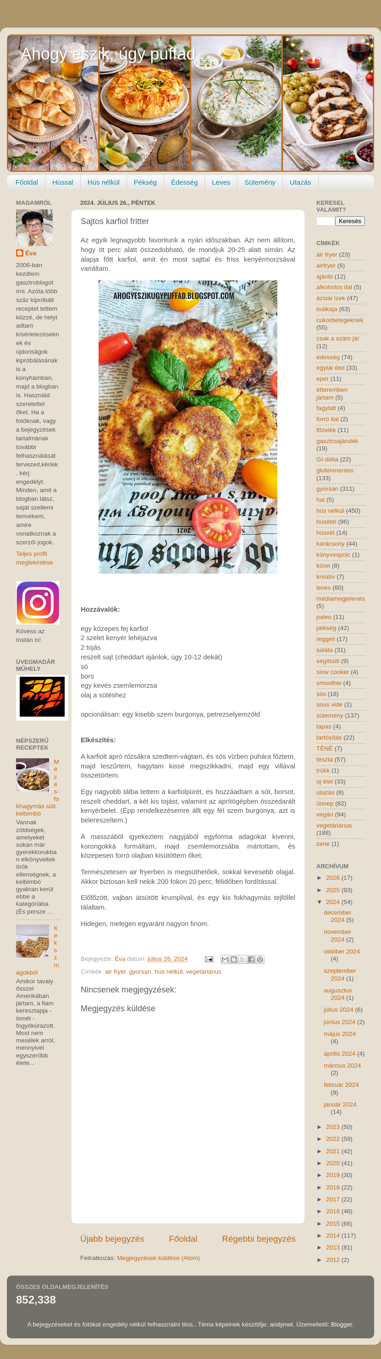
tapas (323, 726)
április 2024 (340, 1053)
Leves (221, 182)
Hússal (62, 182)
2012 (334, 1259)
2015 (334, 1223)
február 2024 (341, 1084)
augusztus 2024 (338, 994)
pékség (326, 628)
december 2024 (337, 916)
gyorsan (140, 971)
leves (323, 587)
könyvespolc (333, 554)
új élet (324, 781)
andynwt (281, 1324)
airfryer (326, 265)
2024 (334, 902)
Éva (30, 253)
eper (322, 378)
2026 (334, 877)
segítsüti (327, 661)
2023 (334, 1126)
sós (321, 693)
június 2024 (340, 1022)
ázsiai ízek (330, 298)
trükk (323, 770)
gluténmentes (334, 470)
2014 (334, 1235)
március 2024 (342, 1065)
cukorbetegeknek (340, 320)
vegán (324, 814)
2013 (334, 1247)
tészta (324, 759)
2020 (334, 1163)
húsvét (325, 532)
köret (323, 565)
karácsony (330, 543)
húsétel (326, 521)
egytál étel (330, 367)
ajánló (324, 276)
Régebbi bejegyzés (259, 1239)
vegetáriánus (203, 971)
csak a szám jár (337, 338)
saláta (324, 650)
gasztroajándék (337, 441)
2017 (334, 1199)
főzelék (326, 430)
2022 (334, 1138)
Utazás (300, 182)
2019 (334, 1175)
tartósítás (329, 737)
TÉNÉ (324, 748)
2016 (334, 1211)
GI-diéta (327, 459)
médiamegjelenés (340, 598)
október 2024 (342, 951)
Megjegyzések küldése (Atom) (158, 1258)
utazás (325, 792)
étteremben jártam (332, 393)
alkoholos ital (334, 287)
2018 (334, 1187)
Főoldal (27, 182)
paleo (323, 617)
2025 (334, 890)
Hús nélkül (104, 182)
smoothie (329, 683)
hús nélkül (168, 971)
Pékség (145, 182)
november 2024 (337, 935)
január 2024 (340, 1104)
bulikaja (326, 309)
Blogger (341, 1324)
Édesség (184, 182)
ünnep (325, 803)
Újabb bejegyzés (112, 1239)
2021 (334, 1151)
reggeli (325, 639)
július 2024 (339, 1009)
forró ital (327, 419)
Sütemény (260, 182)
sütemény (329, 715)
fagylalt (326, 408)
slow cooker (332, 672)
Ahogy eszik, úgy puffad (108, 53)
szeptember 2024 (340, 974)
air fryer (115, 971)
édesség (328, 357)
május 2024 (340, 1033)
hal (320, 499)
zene (323, 843)
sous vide (329, 704)
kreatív (325, 576)
